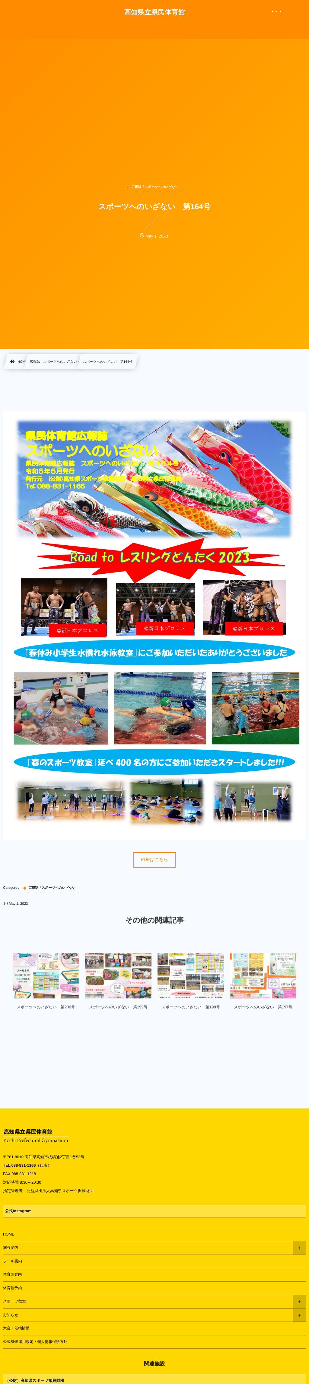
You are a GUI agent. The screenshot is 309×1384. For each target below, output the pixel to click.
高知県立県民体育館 (154, 12)
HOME (8, 1234)
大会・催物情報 (16, 1328)
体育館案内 (12, 1274)
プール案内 (12, 1261)
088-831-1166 (23, 1165)
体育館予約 (12, 1288)
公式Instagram (18, 1211)
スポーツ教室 (14, 1301)
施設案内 (10, 1247)
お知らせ (10, 1315)
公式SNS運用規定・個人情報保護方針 (35, 1342)
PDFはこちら (154, 859)
